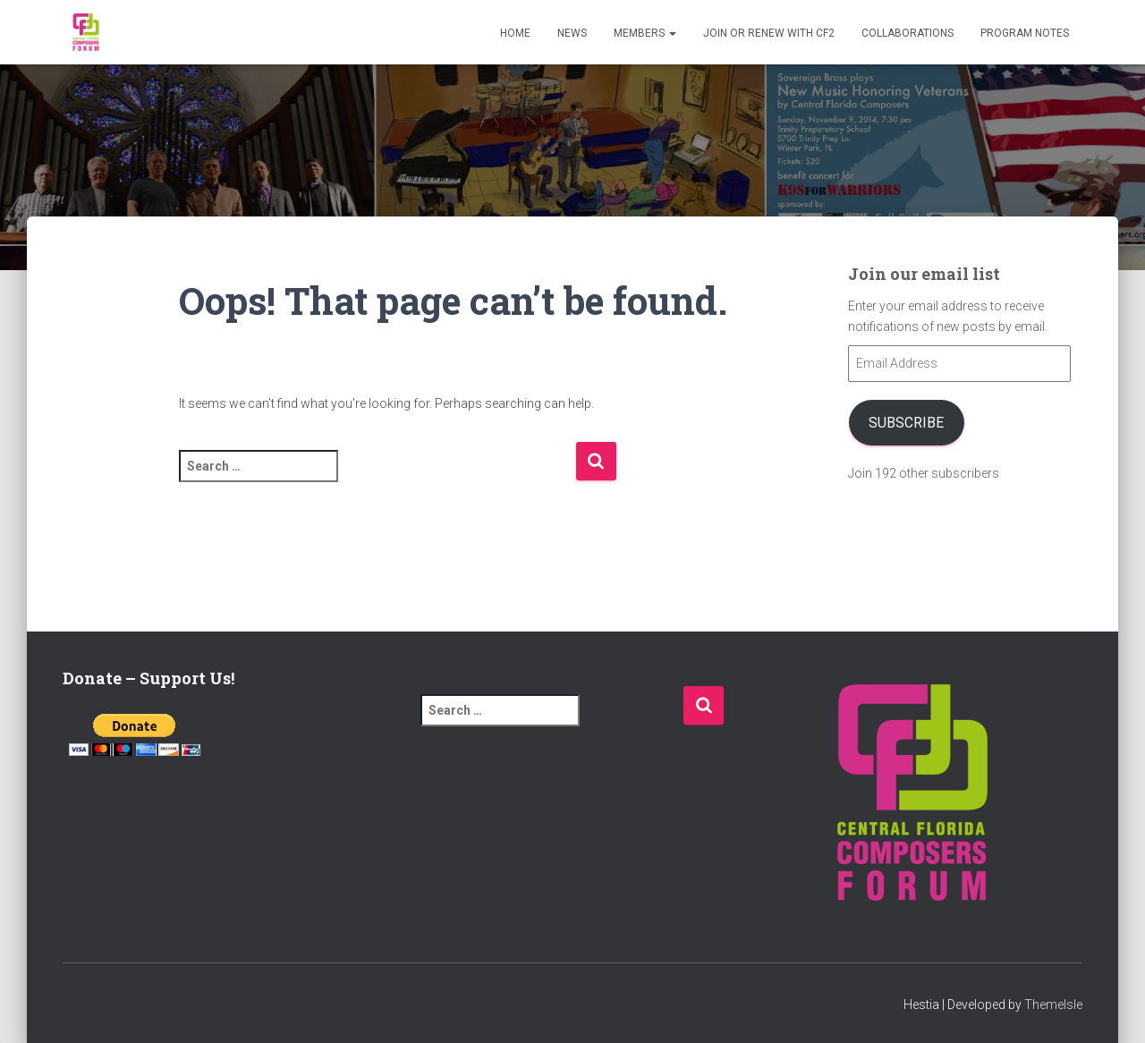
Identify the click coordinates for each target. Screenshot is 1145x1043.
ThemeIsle (1053, 1004)
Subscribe (906, 422)
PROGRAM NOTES (1024, 33)
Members (645, 33)
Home (515, 33)
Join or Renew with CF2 (769, 33)
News (572, 33)
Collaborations (907, 33)
